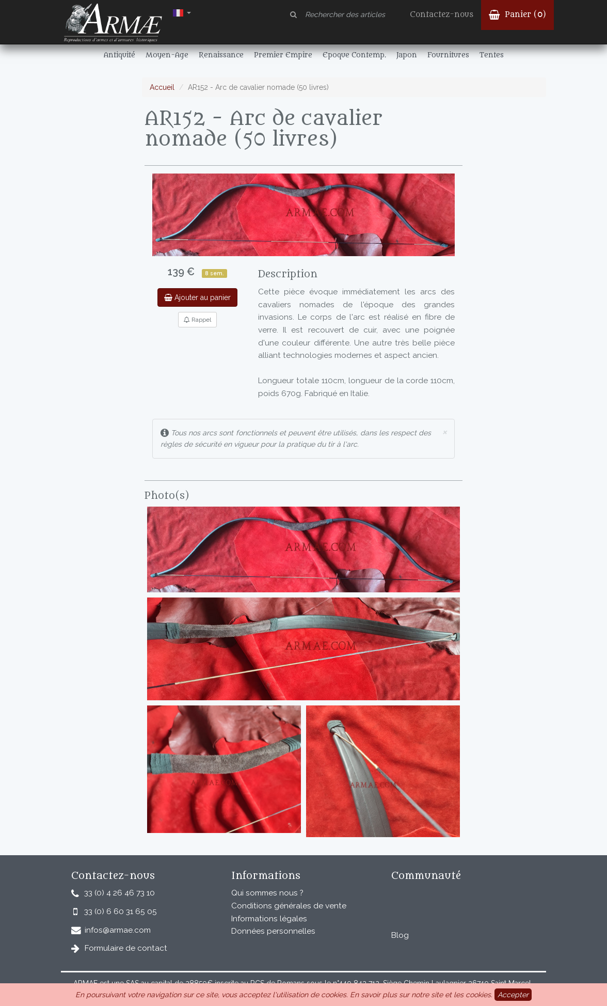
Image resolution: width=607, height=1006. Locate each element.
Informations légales (269, 918)
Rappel (197, 319)
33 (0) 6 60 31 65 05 (120, 911)
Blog (400, 935)
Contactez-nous (441, 14)
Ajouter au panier (197, 297)
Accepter (513, 995)
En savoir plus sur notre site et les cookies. (421, 995)
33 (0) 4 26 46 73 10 (119, 893)
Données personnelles (273, 931)
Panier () (517, 14)
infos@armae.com (118, 930)
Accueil (162, 87)
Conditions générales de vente (288, 905)
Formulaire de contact (126, 948)
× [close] (444, 431)
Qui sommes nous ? (267, 893)
